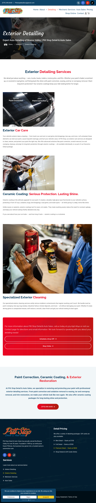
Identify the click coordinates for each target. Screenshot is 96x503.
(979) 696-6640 (7, 3)
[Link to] (78, 3)
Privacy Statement (61, 497)
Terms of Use (72, 497)
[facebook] (83, 3)
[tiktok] (92, 3)
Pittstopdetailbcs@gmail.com (24, 3)
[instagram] (88, 3)
